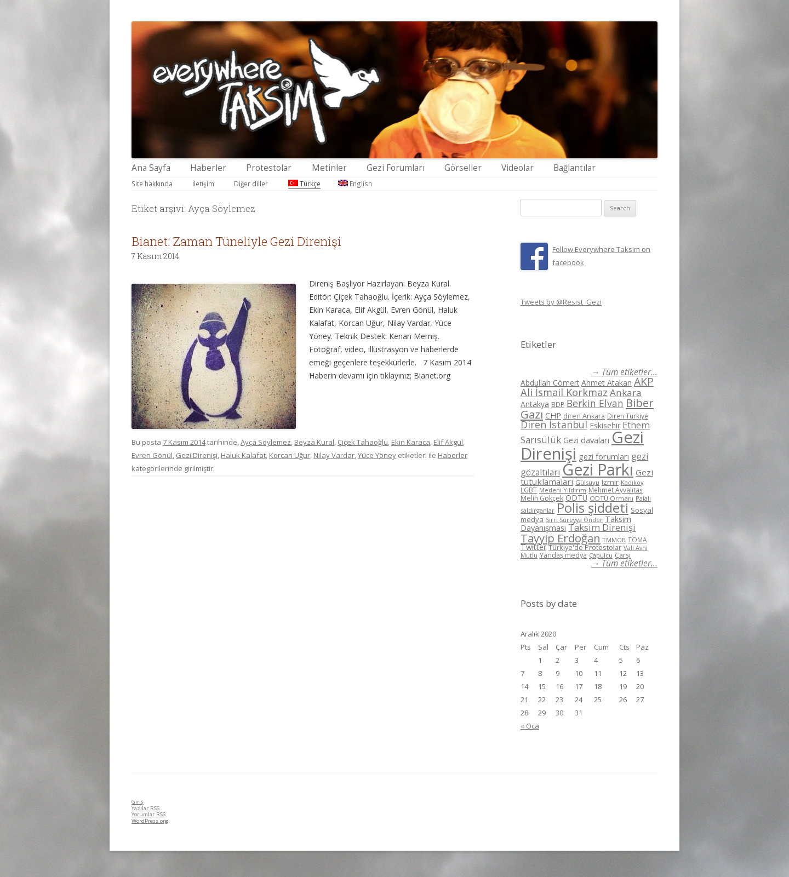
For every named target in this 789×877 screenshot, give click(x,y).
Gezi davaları (586, 440)
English (355, 183)
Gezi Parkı (597, 469)
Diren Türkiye (627, 415)
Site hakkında (152, 183)
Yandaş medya (563, 555)
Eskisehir (605, 425)
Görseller (463, 168)
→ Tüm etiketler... (624, 372)
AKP (644, 381)
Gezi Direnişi (197, 455)
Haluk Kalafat (243, 455)
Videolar (517, 168)
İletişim (203, 183)
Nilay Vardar (334, 455)
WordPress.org (150, 820)
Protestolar (268, 168)
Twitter (533, 547)
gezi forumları (604, 456)
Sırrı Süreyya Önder (574, 520)
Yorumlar (148, 814)
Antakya (535, 404)
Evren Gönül (152, 455)
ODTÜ (576, 497)
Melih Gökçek (542, 498)
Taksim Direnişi (602, 527)
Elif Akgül (448, 442)
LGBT (529, 490)
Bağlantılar (574, 168)
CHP (553, 415)
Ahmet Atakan (606, 382)
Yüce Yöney (377, 455)
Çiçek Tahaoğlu (363, 442)
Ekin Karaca (410, 442)
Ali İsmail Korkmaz (564, 392)
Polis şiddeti (592, 508)
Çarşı (623, 555)
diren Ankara (584, 416)
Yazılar (145, 808)
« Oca (530, 726)
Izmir (610, 482)
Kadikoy (632, 482)
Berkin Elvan (595, 403)
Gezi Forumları (396, 168)
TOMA (637, 539)
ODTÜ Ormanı (611, 498)
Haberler (208, 168)
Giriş (138, 801)
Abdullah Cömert (550, 382)
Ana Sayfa (151, 168)
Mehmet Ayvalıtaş (615, 489)
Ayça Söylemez (266, 442)
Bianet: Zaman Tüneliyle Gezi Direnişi (236, 241)
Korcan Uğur (289, 455)
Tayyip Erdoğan (561, 538)
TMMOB (614, 540)
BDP (557, 404)
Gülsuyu (587, 482)
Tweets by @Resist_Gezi (561, 302)
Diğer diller (251, 183)
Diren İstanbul (554, 424)
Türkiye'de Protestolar (584, 547)
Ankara (626, 392)
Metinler (329, 168)
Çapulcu (601, 555)
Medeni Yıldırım (562, 490)
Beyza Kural (314, 442)
